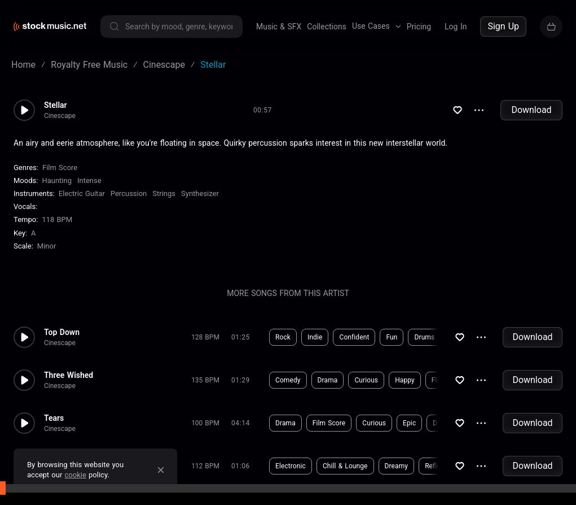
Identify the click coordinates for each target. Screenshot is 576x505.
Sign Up (503, 26)
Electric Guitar (82, 193)
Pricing (419, 26)
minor (46, 246)
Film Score (59, 167)
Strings (163, 193)
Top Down (62, 332)
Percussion (129, 193)
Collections (326, 26)
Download (531, 110)
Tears (54, 418)
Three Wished (68, 375)
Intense (89, 180)
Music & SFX (278, 26)
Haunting (57, 180)
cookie (75, 475)
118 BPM (57, 220)
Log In (456, 26)
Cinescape (60, 115)
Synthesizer (200, 193)
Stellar (55, 105)
